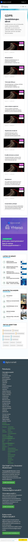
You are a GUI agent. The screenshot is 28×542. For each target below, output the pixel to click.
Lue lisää (13, 540)
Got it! (23, 539)
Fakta (23, 2)
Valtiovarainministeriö (7, 443)
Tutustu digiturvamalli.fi (11, 533)
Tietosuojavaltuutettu (7, 436)
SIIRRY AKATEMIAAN (8, 482)
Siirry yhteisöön (8, 506)
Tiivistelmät (10, 426)
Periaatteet (10, 459)
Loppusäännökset (12, 433)
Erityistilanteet (11, 438)
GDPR (3, 449)
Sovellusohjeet (11, 428)
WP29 (3, 448)
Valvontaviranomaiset (13, 449)
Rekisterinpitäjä (11, 454)
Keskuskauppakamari (7, 438)
